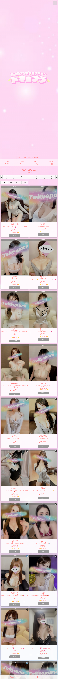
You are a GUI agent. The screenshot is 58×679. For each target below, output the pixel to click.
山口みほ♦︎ (43, 225)
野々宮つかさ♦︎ (15, 225)
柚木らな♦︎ (15, 436)
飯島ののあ (15, 594)
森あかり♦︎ (15, 278)
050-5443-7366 (38, 157)
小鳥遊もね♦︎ (14, 383)
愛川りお (43, 383)
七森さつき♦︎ (14, 488)
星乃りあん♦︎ (14, 330)
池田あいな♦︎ (43, 278)
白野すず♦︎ (15, 647)
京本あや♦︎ (15, 542)
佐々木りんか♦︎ (43, 436)
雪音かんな (43, 330)
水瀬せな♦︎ (43, 488)
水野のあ (43, 542)
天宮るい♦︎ (43, 594)
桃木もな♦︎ (43, 647)
